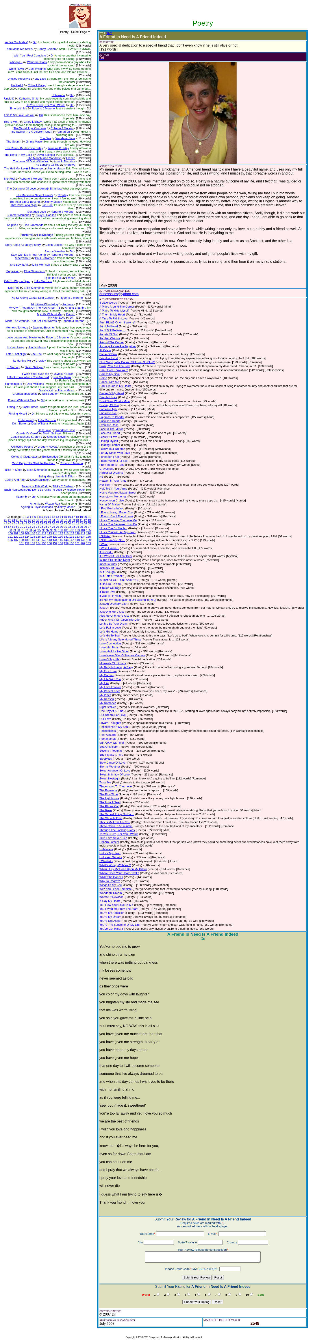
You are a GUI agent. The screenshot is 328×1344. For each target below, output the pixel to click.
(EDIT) (109, 33)
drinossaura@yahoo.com (119, 294)
